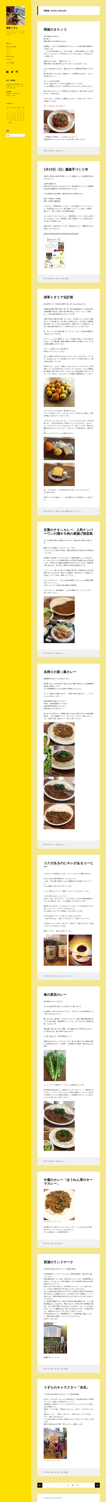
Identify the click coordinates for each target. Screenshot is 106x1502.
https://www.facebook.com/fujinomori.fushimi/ (61, 233)
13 (77, 1485)
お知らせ (59, 976)
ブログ (8, 53)
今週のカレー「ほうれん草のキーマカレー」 (68, 1181)
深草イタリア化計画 (58, 297)
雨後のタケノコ (55, 29)
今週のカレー (61, 151)
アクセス (8, 59)
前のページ (39, 1485)
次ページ (97, 1485)
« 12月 (10, 122)
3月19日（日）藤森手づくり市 (66, 169)
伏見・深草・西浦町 (63, 278)
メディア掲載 (10, 63)
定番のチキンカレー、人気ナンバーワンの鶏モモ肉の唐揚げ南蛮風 (68, 532)
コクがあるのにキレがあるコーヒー (68, 865)
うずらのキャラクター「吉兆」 (67, 1387)
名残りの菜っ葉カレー (60, 672)
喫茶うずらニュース (67, 976)
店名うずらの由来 (11, 47)
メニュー (8, 50)
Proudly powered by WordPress (53, 1498)
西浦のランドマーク (58, 1262)
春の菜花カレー (55, 994)
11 (68, 1485)
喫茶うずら (12, 27)
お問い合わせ (10, 56)
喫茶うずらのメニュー (75, 511)
